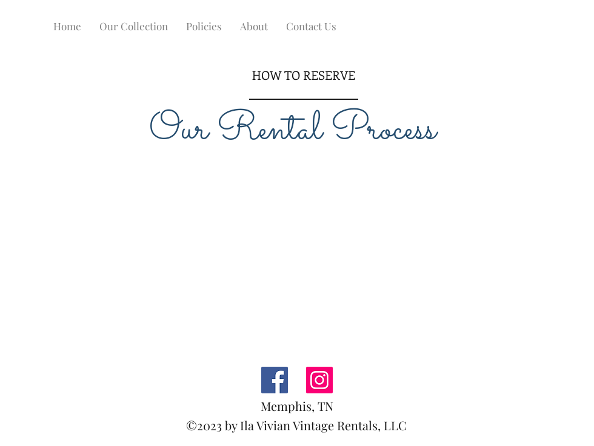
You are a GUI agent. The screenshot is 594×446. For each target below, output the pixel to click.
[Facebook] (274, 380)
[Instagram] (319, 380)
